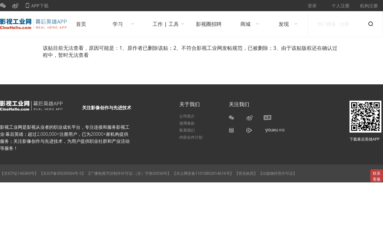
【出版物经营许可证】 (278, 173)
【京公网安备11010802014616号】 (203, 173)
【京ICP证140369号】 (19, 173)
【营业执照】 (246, 173)
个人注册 (340, 6)
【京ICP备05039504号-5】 (62, 173)
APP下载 (37, 7)
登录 (312, 6)
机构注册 (369, 6)
